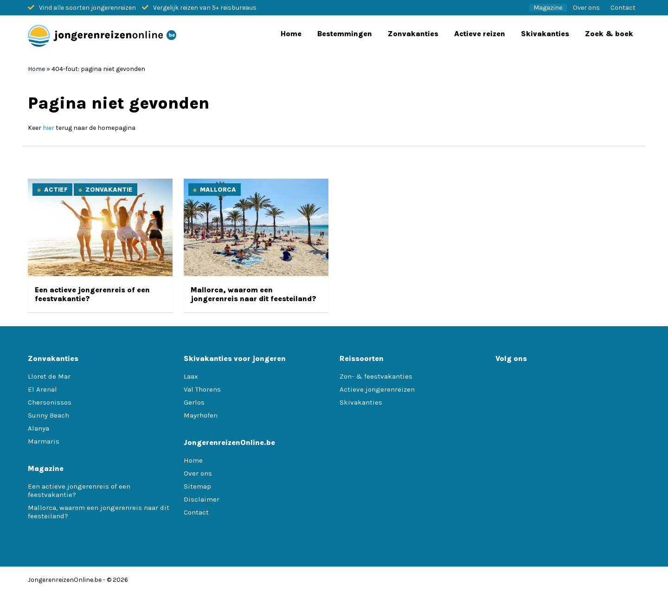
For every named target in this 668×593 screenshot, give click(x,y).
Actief (56, 189)
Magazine (547, 8)
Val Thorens (202, 389)
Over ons (586, 8)
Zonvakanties (413, 33)
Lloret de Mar (49, 376)
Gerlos (194, 402)
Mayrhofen (201, 415)
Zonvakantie (109, 189)
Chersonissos (49, 402)
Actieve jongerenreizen (377, 389)
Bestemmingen (344, 33)
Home (291, 33)
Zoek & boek (609, 33)
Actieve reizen (479, 33)
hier (48, 128)
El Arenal (42, 389)
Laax (191, 376)
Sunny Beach (48, 415)
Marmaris (43, 441)
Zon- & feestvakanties (376, 376)
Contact (623, 8)
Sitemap (197, 486)
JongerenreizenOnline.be (65, 580)
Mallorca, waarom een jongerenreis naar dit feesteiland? (253, 294)
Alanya (38, 428)
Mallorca (218, 189)
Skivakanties (545, 33)
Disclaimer (201, 499)
